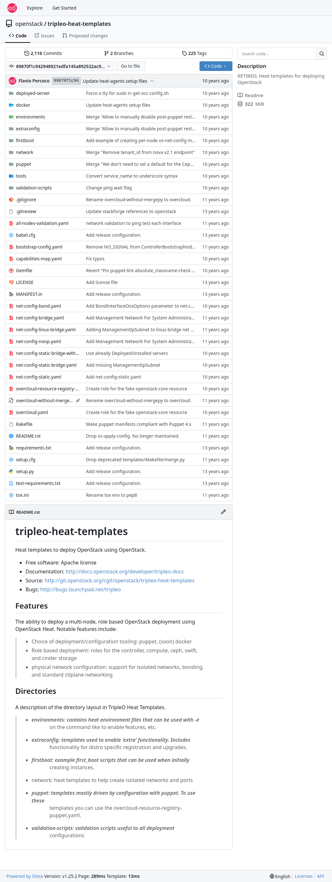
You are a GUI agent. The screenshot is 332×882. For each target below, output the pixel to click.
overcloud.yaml (32, 412)
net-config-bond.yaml (38, 306)
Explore (34, 8)
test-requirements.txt (38, 483)
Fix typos (95, 259)
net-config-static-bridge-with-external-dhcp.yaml (48, 353)
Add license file (101, 282)
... (152, 80)
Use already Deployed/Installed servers (127, 353)
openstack (29, 23)
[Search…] (321, 54)
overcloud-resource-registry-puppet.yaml (48, 389)
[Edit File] (223, 512)
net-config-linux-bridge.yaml (46, 329)
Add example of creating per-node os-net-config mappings (147, 140)
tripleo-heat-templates (79, 23)
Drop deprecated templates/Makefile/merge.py (135, 459)
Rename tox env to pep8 (111, 495)
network (24, 152)
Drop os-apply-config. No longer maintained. (133, 436)
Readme (250, 95)
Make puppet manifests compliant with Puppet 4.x (139, 424)
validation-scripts (34, 188)
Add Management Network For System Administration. (143, 318)
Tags (194, 53)
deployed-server (33, 93)
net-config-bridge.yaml (40, 318)
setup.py (25, 471)
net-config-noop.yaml (38, 341)
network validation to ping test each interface (133, 223)
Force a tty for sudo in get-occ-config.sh (127, 93)
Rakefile (24, 424)
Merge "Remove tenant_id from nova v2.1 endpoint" (140, 152)
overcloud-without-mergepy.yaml (45, 400)
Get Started (64, 8)
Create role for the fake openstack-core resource (136, 389)
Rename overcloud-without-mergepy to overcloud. (139, 199)
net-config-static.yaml (38, 377)
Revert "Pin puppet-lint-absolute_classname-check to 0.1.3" (147, 270)
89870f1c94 (66, 80)
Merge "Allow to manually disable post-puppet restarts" (144, 117)
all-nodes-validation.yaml (42, 223)
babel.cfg (25, 235)
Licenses (304, 876)
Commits (43, 53)
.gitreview (26, 211)
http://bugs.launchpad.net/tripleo (80, 589)
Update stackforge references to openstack (131, 211)
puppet (23, 164)
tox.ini (22, 495)
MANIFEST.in (29, 294)
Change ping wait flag (109, 188)
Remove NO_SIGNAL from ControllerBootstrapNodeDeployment (153, 247)
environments (30, 117)
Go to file (130, 66)
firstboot (25, 140)
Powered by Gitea (24, 876)
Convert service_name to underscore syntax (132, 176)
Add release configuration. (113, 235)
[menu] (280, 876)
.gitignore (26, 199)
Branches (118, 53)
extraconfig (28, 129)
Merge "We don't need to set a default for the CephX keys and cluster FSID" (164, 164)
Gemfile (24, 270)
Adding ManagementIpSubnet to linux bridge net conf (143, 329)
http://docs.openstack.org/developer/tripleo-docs (124, 571)
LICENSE (25, 282)
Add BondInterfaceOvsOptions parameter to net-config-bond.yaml (155, 306)
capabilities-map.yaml (39, 259)
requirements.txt (33, 448)
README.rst (28, 436)
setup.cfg (25, 459)
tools (21, 176)
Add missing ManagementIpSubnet (123, 365)
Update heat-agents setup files (115, 81)
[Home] (12, 8)
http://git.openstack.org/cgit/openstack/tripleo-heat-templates (120, 580)
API (320, 876)
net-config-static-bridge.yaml (46, 365)
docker (23, 105)
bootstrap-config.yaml (39, 247)
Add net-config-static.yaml (113, 377)
